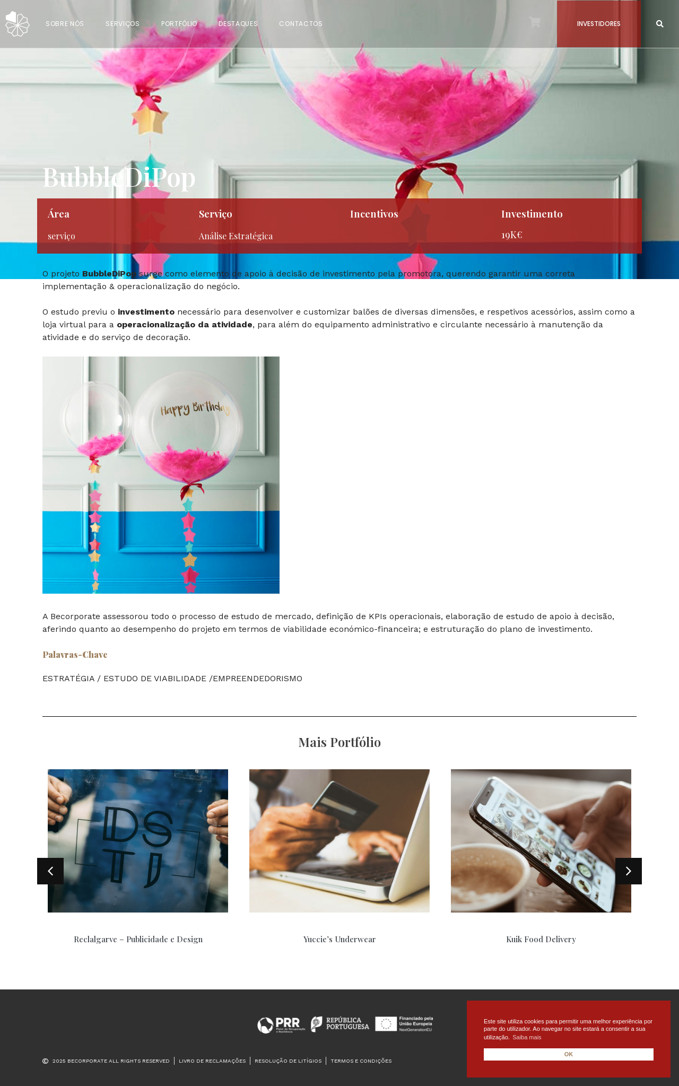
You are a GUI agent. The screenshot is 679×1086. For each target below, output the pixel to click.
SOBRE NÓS (65, 23)
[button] (660, 24)
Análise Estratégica (236, 235)
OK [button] (568, 1054)
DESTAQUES (238, 23)
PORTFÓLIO (179, 23)
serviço (61, 235)
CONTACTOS (301, 23)
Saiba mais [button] (526, 1037)
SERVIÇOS (123, 23)
